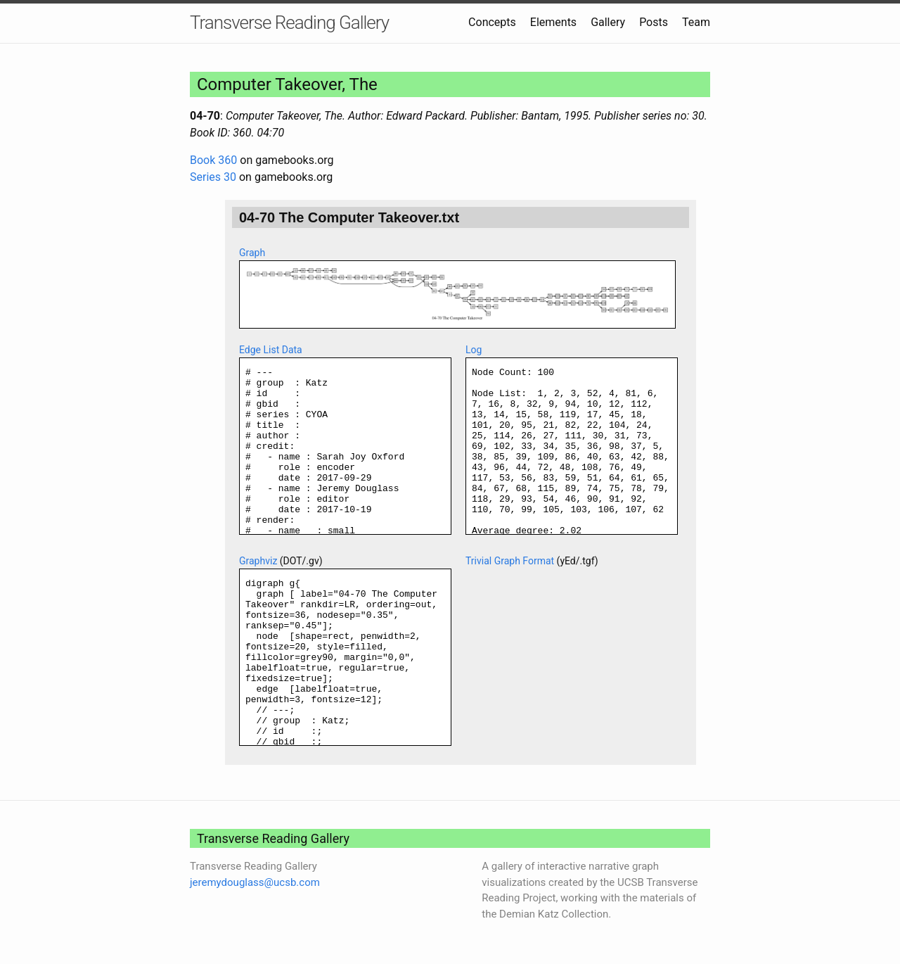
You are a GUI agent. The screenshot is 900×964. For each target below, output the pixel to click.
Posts (653, 22)
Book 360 (213, 160)
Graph (252, 252)
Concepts (492, 22)
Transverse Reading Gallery (289, 22)
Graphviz (258, 560)
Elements (553, 22)
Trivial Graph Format (509, 560)
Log (473, 349)
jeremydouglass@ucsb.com (255, 882)
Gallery (608, 22)
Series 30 (213, 177)
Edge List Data (270, 349)
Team (696, 22)
